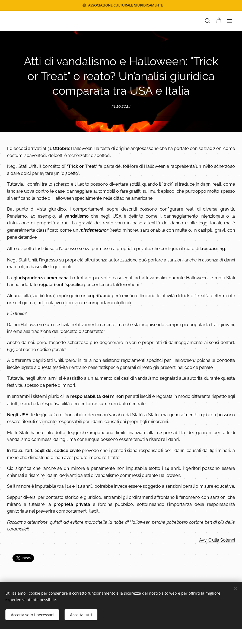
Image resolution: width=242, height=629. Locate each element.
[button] (207, 21)
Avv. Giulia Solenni (217, 540)
